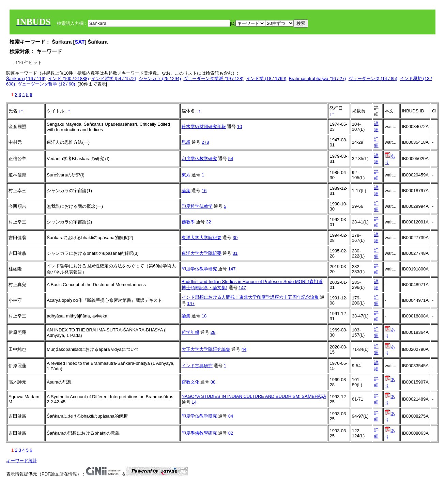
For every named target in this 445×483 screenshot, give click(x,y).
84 (230, 416)
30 (235, 237)
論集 (186, 190)
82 (230, 433)
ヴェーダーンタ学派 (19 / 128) (213, 78)
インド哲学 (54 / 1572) (113, 78)
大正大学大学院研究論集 (206, 349)
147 (232, 268)
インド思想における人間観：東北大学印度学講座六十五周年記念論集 (250, 297)
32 (208, 221)
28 (213, 332)
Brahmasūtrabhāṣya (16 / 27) (317, 78)
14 (193, 402)
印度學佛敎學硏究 (199, 433)
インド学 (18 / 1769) (266, 78)
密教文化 (190, 382)
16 (204, 190)
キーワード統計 (21, 460)
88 (213, 382)
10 (239, 126)
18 (204, 315)
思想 (186, 142)
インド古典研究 (197, 365)
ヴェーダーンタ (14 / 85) (373, 78)
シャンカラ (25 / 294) (160, 78)
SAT (80, 42)
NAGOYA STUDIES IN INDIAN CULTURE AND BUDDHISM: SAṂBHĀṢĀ (254, 396)
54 (230, 158)
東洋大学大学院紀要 (201, 237)
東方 (186, 174)
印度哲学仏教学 (197, 206)
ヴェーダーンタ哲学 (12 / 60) (46, 84)
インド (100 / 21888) (68, 78)
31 (235, 253)
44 (244, 349)
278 (205, 142)
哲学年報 (190, 332)
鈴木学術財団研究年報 (204, 126)
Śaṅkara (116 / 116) (26, 78)
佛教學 (188, 221)
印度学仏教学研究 (199, 158)
